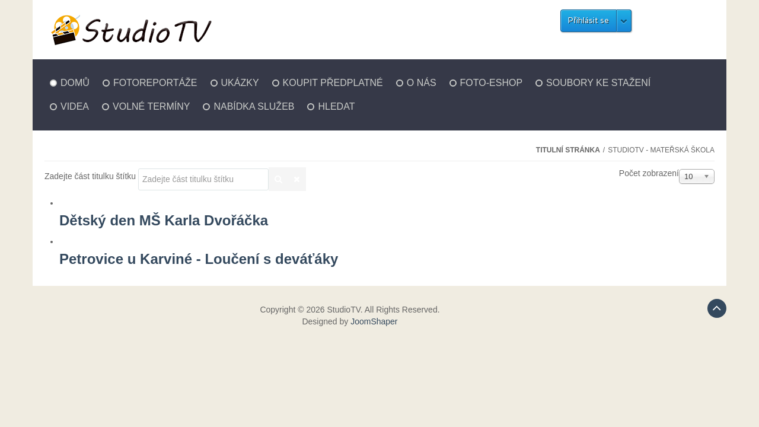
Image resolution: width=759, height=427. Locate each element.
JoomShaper (373, 321)
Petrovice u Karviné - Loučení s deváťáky (198, 259)
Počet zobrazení (649, 173)
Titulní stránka (568, 150)
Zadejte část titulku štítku (91, 176)
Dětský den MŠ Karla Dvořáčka (163, 220)
